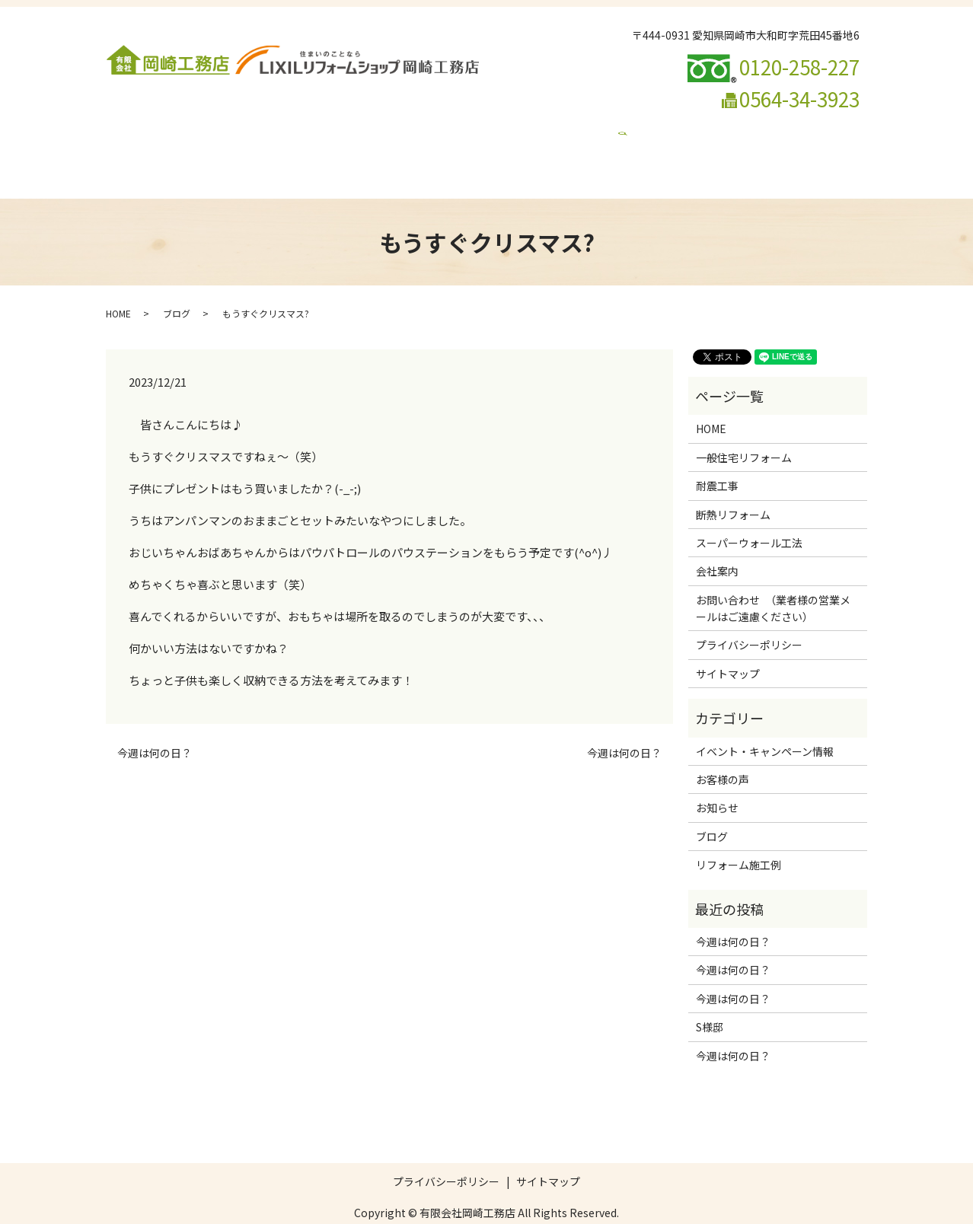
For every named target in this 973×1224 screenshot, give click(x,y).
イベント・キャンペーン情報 (521, 149)
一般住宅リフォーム (269, 124)
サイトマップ (728, 644)
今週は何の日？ (154, 724)
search (617, 149)
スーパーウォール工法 (539, 124)
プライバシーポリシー (749, 615)
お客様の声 (722, 750)
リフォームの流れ (754, 124)
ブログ (419, 149)
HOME (129, 124)
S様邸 (709, 998)
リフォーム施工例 (651, 124)
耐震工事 (355, 124)
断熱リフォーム (431, 124)
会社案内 (183, 124)
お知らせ (717, 778)
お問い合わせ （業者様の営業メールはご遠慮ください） (250, 149)
